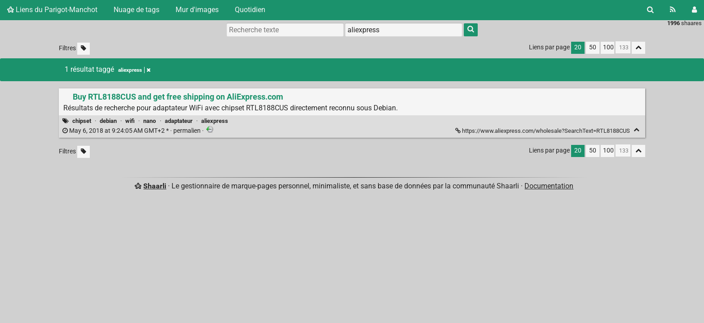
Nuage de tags (136, 9)
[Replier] (636, 130)
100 (608, 47)
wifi (130, 121)
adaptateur (179, 121)
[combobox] (403, 29)
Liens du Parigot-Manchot (52, 9)
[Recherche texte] (285, 29)
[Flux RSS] (673, 10)
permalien (132, 131)
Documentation (548, 186)
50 (592, 47)
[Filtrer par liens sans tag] (83, 49)
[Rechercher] (650, 10)
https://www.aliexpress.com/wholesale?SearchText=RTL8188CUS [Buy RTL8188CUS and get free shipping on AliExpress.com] (543, 130)
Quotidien (250, 9)
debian (108, 121)
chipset (81, 121)
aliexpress (214, 121)
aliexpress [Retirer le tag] (134, 70)
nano (149, 121)
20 (577, 47)
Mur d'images (197, 9)
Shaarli (154, 186)
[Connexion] (694, 10)
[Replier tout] (638, 48)
